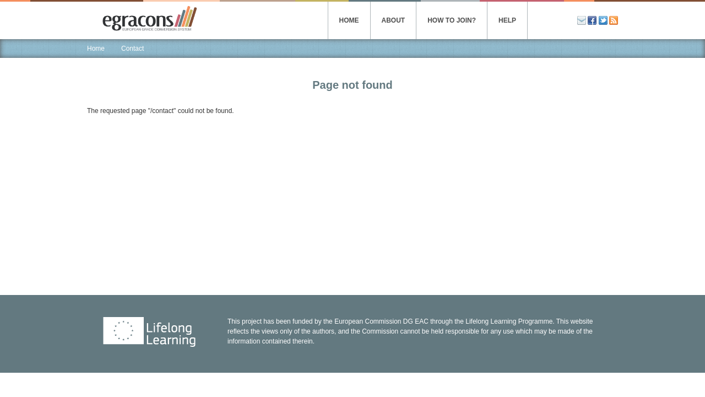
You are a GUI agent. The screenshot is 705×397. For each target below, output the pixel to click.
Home (349, 20)
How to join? (451, 20)
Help (507, 20)
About (393, 20)
